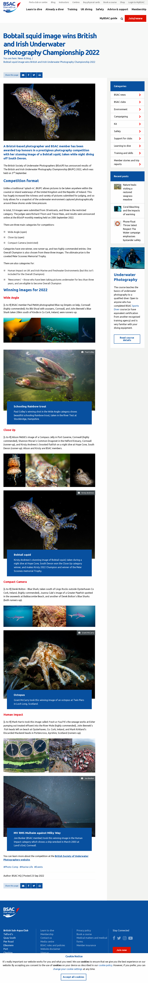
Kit (115, 124)
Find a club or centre (38, 2)
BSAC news (120, 94)
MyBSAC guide (108, 18)
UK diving (86, 9)
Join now (121, 950)
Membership (139, 9)
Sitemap (44, 952)
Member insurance (86, 945)
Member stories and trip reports (126, 162)
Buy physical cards (91, 2)
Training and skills (123, 153)
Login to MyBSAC (136, 2)
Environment (120, 109)
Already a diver (55, 9)
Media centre (47, 941)
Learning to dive (122, 146)
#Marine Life (26, 867)
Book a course (110, 2)
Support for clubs (123, 138)
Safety (100, 9)
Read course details (127, 339)
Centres (76, 2)
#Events (38, 867)
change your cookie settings (67, 969)
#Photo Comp (10, 867)
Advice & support (117, 9)
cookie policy (105, 965)
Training (72, 9)
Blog (53, 2)
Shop (122, 2)
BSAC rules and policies (52, 945)
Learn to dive (34, 9)
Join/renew (135, 18)
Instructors (64, 2)
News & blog (24, 58)
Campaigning (121, 116)
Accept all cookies (73, 977)
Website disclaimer (50, 949)
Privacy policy (84, 930)
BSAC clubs (120, 102)
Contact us (46, 938)
